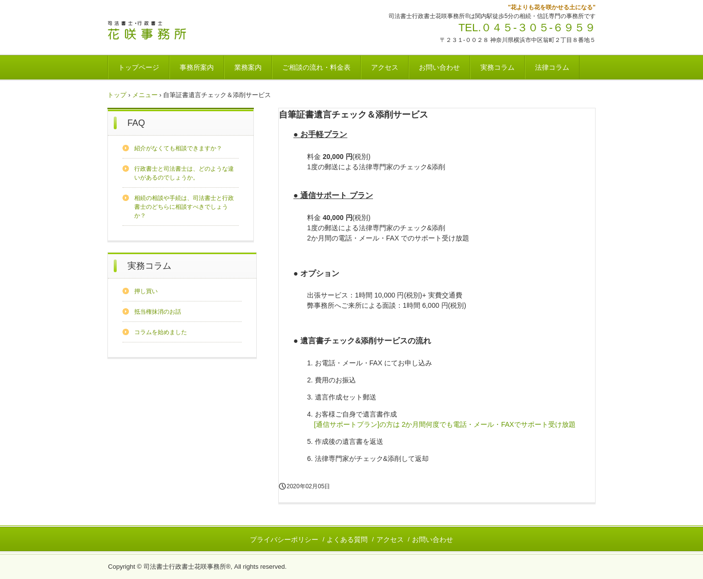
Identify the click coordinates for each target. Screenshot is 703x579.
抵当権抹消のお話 (157, 311)
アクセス (384, 67)
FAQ (136, 123)
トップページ (138, 67)
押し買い (146, 291)
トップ (116, 95)
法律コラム (552, 67)
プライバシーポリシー (284, 539)
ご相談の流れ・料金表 (316, 67)
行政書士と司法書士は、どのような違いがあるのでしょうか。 (184, 173)
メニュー (145, 95)
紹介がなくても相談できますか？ (178, 148)
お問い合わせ (439, 67)
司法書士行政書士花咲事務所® (175, 31)
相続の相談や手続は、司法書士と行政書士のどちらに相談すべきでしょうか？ (184, 207)
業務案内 (248, 67)
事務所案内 (197, 67)
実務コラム (497, 67)
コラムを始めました (160, 332)
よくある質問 (347, 539)
